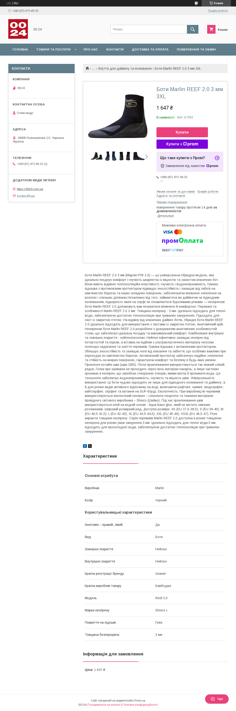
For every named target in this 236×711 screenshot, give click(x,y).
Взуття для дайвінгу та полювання (125, 68)
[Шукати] (192, 29)
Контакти (115, 49)
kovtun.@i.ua (26, 195)
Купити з (182, 144)
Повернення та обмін (196, 49)
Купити (182, 132)
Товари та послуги (53, 49)
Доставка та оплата (150, 49)
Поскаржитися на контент (104, 704)
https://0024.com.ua (30, 189)
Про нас (90, 49)
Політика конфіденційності (140, 704)
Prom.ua (139, 700)
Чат (217, 699)
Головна (20, 49)
